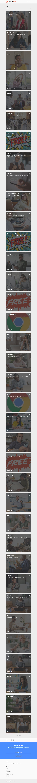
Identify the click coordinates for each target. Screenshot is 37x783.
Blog (7, 769)
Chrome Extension (9, 774)
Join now (18, 755)
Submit (7, 776)
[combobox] (18, 9)
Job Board (8, 773)
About (7, 768)
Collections (8, 771)
